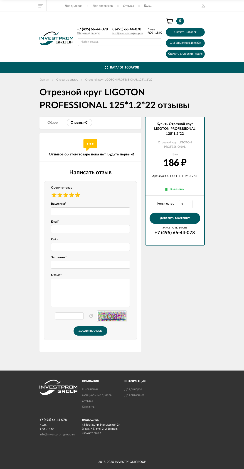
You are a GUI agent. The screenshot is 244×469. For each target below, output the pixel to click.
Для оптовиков (103, 6)
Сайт (54, 239)
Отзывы (128, 6)
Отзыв (56, 275)
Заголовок (59, 257)
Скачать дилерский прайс (185, 53)
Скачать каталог (185, 32)
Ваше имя (58, 203)
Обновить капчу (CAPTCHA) (91, 316)
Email (55, 221)
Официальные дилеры (97, 395)
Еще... (148, 5)
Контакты (88, 406)
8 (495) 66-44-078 (126, 29)
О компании (90, 389)
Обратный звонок (88, 33)
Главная (44, 79)
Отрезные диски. (67, 79)
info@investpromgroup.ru (127, 33)
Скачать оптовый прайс (185, 43)
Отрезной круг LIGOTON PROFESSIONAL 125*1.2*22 (118, 79)
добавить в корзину (175, 218)
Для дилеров (73, 6)
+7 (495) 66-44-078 (92, 29)
